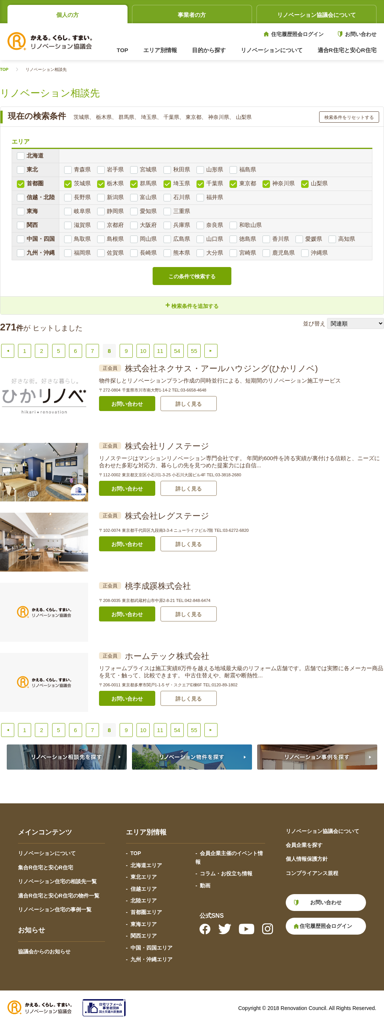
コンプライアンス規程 (312, 873)
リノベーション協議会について (316, 15)
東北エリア (143, 877)
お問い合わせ (360, 34)
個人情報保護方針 (307, 859)
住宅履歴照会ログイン (297, 34)
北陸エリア (143, 900)
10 (143, 351)
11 (160, 351)
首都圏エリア (146, 912)
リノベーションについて (47, 853)
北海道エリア (146, 865)
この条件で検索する (192, 276)
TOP (122, 50)
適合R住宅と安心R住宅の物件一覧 (58, 896)
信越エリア (143, 889)
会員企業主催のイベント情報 (229, 857)
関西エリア (143, 936)
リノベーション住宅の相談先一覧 (57, 881)
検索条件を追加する (192, 305)
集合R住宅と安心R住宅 (45, 867)
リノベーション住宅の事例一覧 (55, 909)
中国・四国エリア (151, 948)
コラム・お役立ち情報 (226, 873)
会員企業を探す (304, 845)
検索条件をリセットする (349, 117)
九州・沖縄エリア (151, 959)
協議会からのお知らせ (44, 951)
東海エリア (143, 924)
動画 (205, 885)
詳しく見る (189, 404)
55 (194, 351)
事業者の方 (192, 15)
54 (177, 351)
